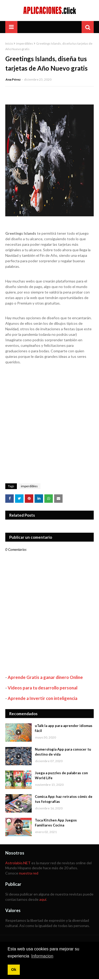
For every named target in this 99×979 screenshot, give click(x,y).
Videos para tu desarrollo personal (42, 687)
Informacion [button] (42, 956)
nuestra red (28, 873)
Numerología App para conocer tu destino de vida (63, 752)
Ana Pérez (13, 79)
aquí (42, 899)
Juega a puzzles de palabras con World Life (61, 775)
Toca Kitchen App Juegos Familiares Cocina (56, 823)
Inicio (9, 43)
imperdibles (24, 43)
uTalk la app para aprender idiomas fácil (63, 728)
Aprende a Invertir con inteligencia (42, 698)
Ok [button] (13, 969)
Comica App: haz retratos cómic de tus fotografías (63, 799)
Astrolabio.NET (18, 863)
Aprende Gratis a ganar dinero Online (45, 677)
